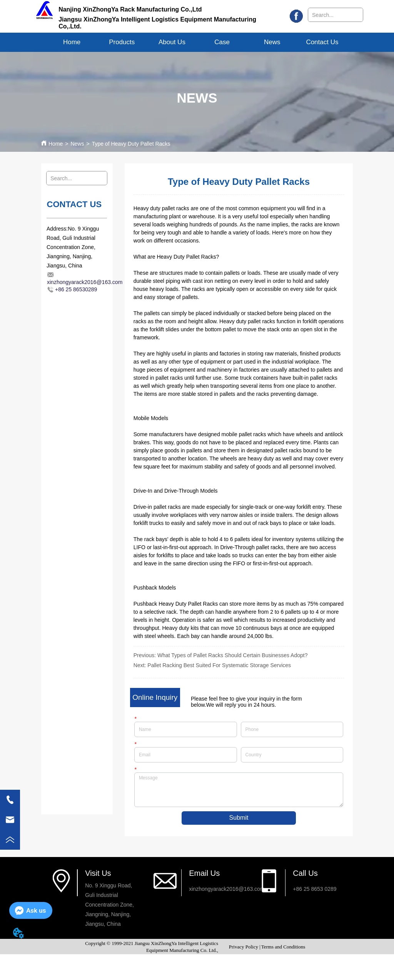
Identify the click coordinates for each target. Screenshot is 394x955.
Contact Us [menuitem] (322, 42)
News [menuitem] (272, 42)
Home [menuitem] (71, 42)
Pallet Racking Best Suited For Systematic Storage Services (219, 665)
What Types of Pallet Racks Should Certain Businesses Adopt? (232, 655)
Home (55, 144)
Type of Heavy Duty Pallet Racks (131, 144)
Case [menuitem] (222, 42)
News (77, 144)
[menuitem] (122, 42)
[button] (121, 42)
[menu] (197, 42)
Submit (239, 818)
